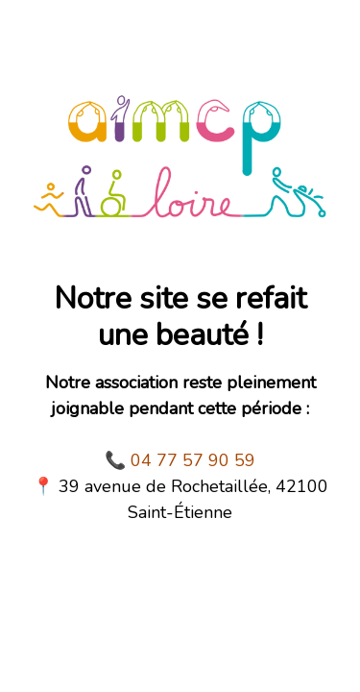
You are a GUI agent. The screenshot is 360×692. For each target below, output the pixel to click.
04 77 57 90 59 (193, 460)
